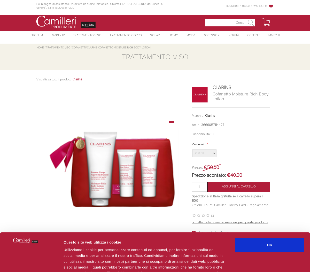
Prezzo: (197, 167)
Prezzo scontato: (209, 175)
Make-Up (58, 35)
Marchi (274, 35)
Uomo (173, 35)
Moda (190, 35)
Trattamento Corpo (126, 35)
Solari (155, 35)
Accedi (246, 6)
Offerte (253, 35)
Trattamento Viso (87, 35)
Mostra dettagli (257, 262)
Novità (233, 35)
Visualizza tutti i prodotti (59, 79)
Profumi (37, 35)
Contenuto (198, 144)
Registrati (232, 6)
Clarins (210, 115)
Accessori (211, 35)
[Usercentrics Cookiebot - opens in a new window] (31, 262)
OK (269, 209)
